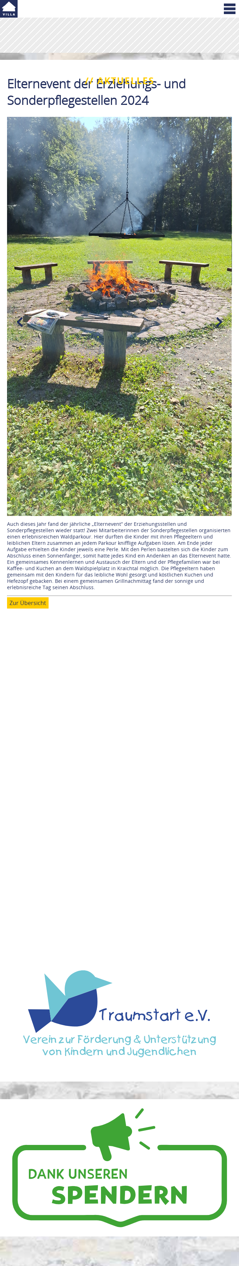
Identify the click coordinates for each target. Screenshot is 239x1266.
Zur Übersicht (28, 603)
